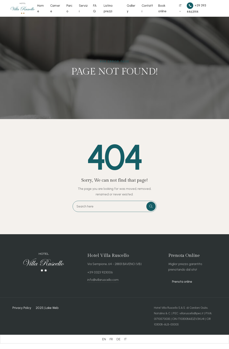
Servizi (83, 8)
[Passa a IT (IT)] (125, 339)
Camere (55, 8)
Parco (69, 8)
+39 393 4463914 (196, 8)
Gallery (131, 8)
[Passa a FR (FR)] (111, 339)
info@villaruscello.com (103, 280)
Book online (162, 8)
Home (40, 8)
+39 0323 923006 (100, 272)
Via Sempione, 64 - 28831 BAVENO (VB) (114, 264)
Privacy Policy (21, 308)
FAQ (95, 8)
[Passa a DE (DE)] (118, 339)
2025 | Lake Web (47, 308)
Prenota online (182, 281)
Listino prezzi (108, 8)
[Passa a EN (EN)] (104, 339)
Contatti (147, 8)
